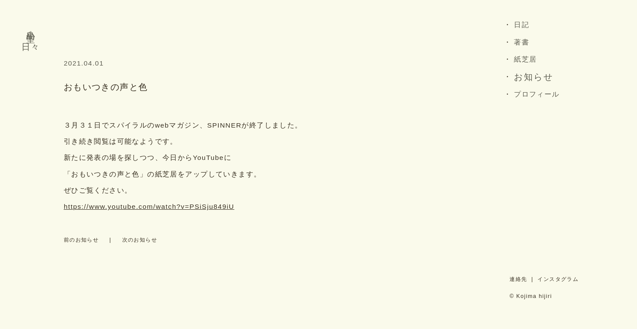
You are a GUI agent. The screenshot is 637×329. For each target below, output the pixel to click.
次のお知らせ (139, 240)
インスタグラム (557, 279)
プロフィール (536, 94)
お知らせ (533, 77)
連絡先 (518, 279)
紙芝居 (525, 59)
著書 (521, 42)
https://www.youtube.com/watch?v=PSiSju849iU (149, 206)
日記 (521, 24)
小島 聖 (30, 26)
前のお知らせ (81, 240)
